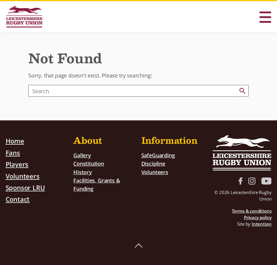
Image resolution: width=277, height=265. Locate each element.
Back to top (138, 245)
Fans (13, 152)
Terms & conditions (252, 211)
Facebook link (240, 181)
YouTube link (266, 181)
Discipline (153, 163)
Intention (261, 224)
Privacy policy (257, 217)
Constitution (88, 163)
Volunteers (23, 175)
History (82, 171)
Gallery (82, 155)
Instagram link (251, 181)
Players (17, 163)
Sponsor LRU (25, 186)
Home (15, 140)
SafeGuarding (158, 155)
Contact (18, 198)
